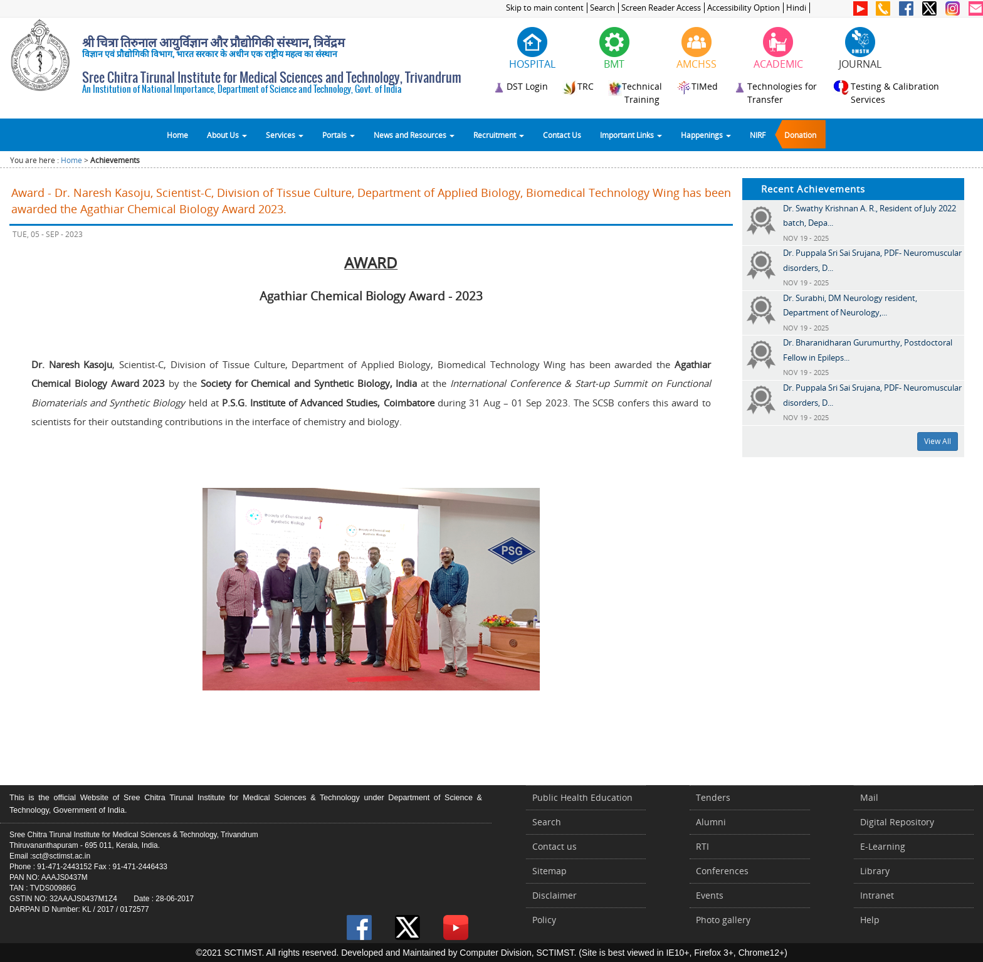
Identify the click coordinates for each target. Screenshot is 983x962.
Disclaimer (554, 895)
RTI (702, 846)
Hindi (796, 8)
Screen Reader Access (661, 8)
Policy (544, 920)
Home (177, 135)
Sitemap (549, 871)
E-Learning (882, 846)
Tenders (713, 797)
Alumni (711, 822)
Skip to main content (545, 8)
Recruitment (498, 135)
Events (709, 895)
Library (875, 871)
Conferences (722, 871)
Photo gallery (723, 920)
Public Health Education (582, 797)
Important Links (631, 135)
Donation (800, 135)
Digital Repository (897, 822)
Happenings (706, 135)
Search (602, 8)
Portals (338, 135)
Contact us (554, 846)
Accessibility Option (743, 8)
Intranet (877, 895)
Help (870, 920)
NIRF (757, 135)
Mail (869, 797)
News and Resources (414, 135)
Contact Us (562, 135)
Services (284, 135)
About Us (227, 135)
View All (937, 441)
